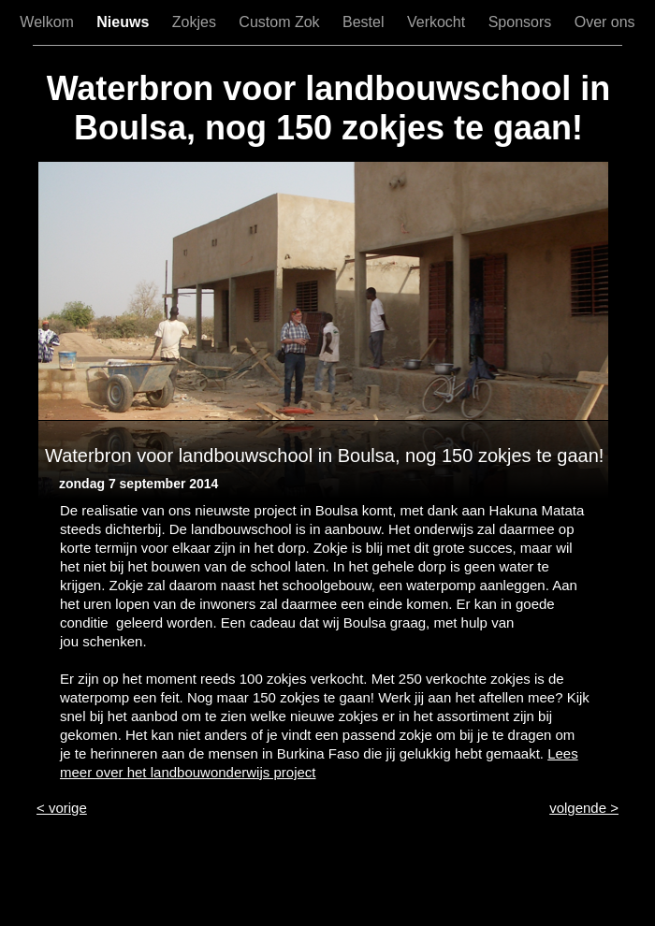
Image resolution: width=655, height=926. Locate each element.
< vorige (61, 808)
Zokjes (196, 22)
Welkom (49, 22)
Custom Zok (281, 22)
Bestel (365, 22)
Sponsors (522, 22)
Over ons (605, 22)
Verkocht (438, 22)
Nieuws (124, 22)
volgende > (584, 808)
